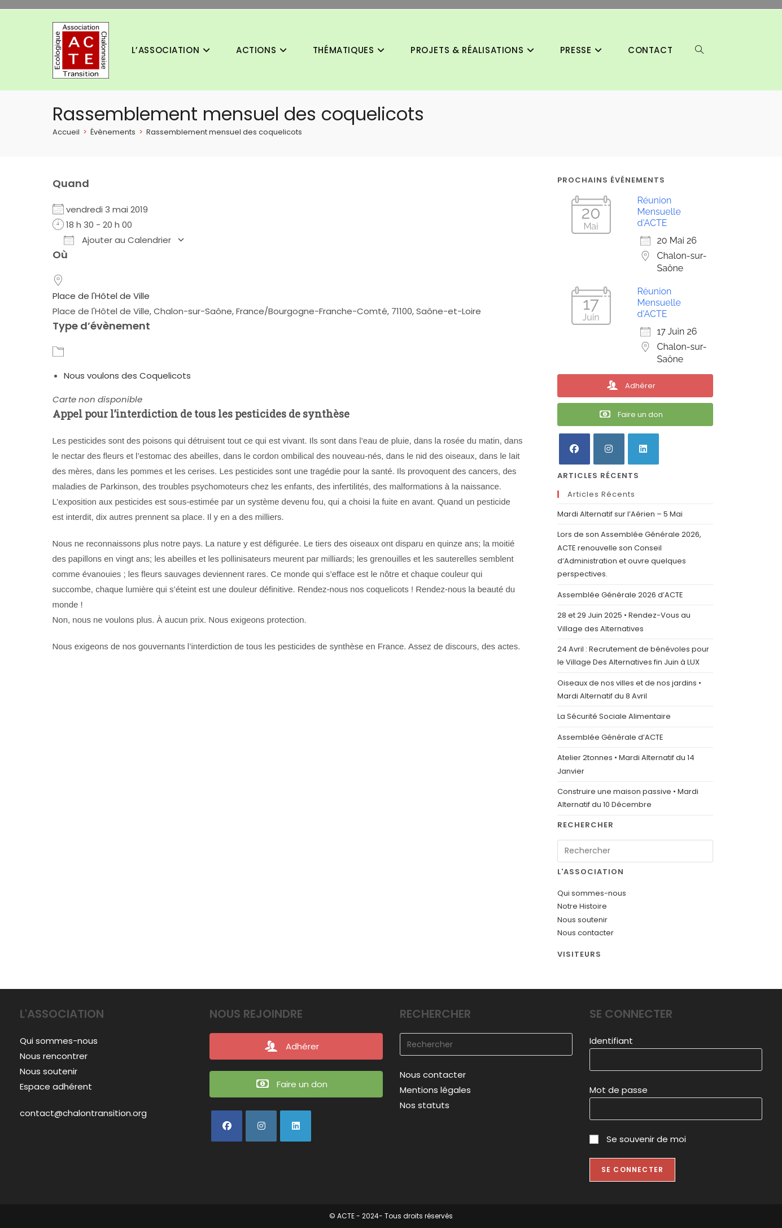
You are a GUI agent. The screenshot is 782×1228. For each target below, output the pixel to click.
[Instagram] (608, 449)
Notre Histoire (582, 906)
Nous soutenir (582, 919)
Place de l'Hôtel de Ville (101, 296)
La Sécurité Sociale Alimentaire (614, 716)
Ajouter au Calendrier (117, 240)
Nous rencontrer (54, 1056)
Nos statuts (424, 1105)
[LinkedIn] (643, 449)
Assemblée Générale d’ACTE (610, 737)
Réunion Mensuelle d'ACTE (659, 211)
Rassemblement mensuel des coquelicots (224, 132)
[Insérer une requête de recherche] (635, 851)
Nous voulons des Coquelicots (127, 375)
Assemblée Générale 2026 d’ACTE (620, 594)
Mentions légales (435, 1090)
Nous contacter (585, 932)
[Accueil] (66, 132)
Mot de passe (618, 1090)
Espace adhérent (56, 1086)
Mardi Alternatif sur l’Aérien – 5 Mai (620, 514)
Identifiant (611, 1041)
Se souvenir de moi (637, 1139)
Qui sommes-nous (591, 893)
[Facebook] (574, 449)
